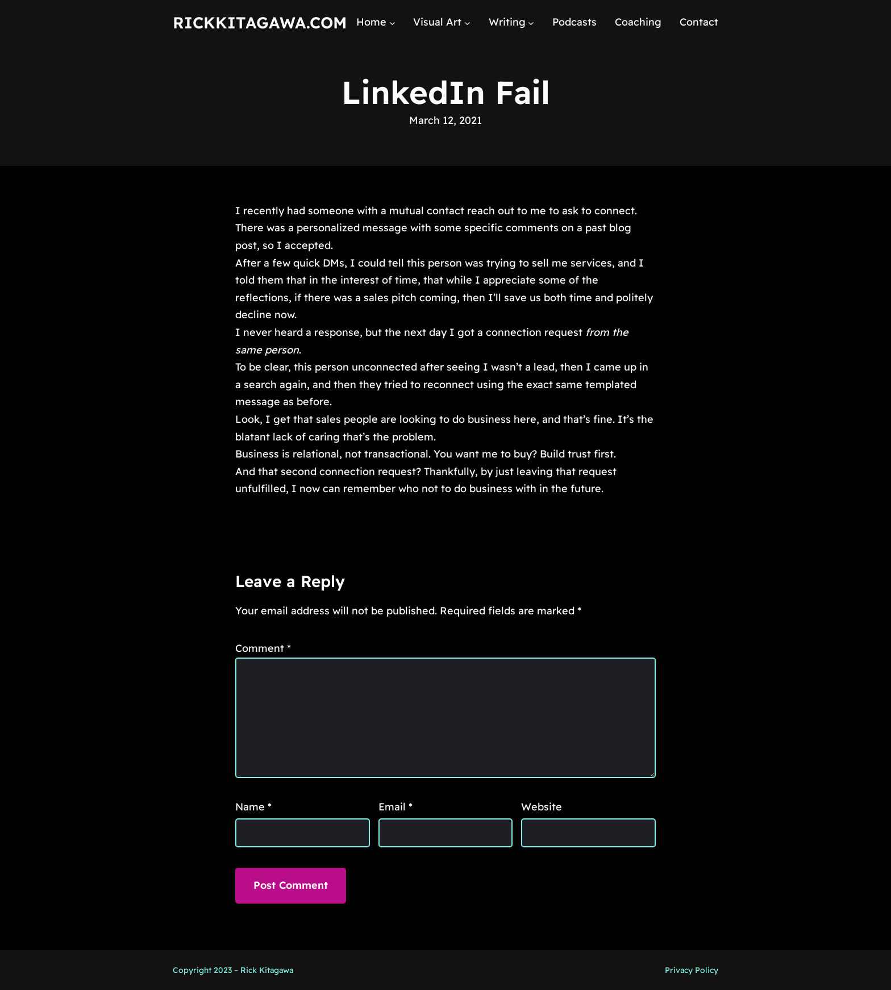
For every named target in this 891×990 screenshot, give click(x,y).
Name (253, 806)
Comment (263, 648)
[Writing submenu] (531, 22)
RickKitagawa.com (260, 22)
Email (395, 806)
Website (541, 806)
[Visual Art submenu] (467, 22)
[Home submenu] (392, 22)
